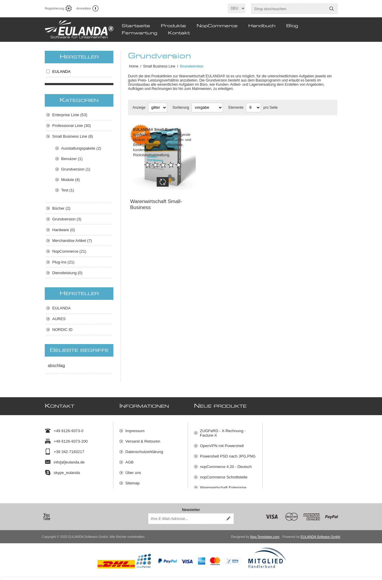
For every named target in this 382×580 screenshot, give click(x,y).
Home (133, 66)
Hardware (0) (63, 230)
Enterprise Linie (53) (69, 115)
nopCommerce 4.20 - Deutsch (226, 463)
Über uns (133, 469)
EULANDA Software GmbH (320, 532)
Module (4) (70, 179)
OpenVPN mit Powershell (222, 443)
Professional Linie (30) (71, 125)
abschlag (56, 365)
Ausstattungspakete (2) (81, 148)
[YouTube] (46, 512)
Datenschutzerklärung (144, 448)
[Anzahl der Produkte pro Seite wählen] (253, 107)
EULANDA (61, 71)
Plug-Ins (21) (63, 262)
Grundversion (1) (75, 169)
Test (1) (67, 190)
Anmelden (83, 8)
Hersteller (79, 57)
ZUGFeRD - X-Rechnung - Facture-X (223, 430)
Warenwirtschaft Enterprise (223, 484)
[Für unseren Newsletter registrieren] (185, 514)
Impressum (134, 428)
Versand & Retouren (142, 438)
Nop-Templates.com (264, 532)
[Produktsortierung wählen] (207, 107)
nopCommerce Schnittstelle (223, 474)
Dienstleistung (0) (67, 273)
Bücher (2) (61, 208)
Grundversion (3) (66, 219)
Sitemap (132, 480)
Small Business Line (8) (72, 136)
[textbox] (289, 8)
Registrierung (54, 8)
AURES (59, 319)
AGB (129, 459)
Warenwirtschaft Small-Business (156, 200)
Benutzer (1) (72, 158)
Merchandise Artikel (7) (72, 240)
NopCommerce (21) (69, 251)
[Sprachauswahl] (236, 8)
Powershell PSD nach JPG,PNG (227, 453)
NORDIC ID (62, 329)
